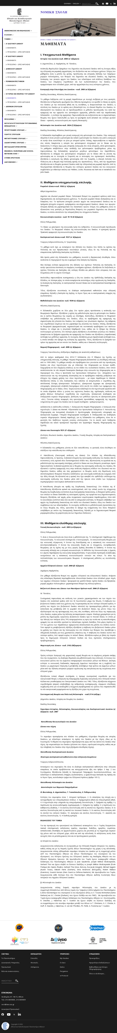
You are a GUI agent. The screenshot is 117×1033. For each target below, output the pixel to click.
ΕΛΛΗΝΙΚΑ (67, 4)
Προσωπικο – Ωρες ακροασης (18, 52)
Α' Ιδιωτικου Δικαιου (14, 44)
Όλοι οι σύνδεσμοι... (97, 973)
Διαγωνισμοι (10, 162)
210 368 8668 (10, 1000)
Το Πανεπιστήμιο (8, 958)
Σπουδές (34, 958)
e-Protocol (64, 976)
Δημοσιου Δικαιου (14, 69)
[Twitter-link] (111, 4)
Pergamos (64, 971)
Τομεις (48, 40)
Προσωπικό (6, 967)
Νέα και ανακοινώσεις (10, 971)
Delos (62, 967)
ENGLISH (76, 4)
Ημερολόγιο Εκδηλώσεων (99, 963)
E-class (63, 963)
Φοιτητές (34, 963)
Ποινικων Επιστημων (15, 81)
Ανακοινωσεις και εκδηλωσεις (17, 31)
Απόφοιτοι (35, 967)
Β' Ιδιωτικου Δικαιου (14, 56)
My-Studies (64, 958)
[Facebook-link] (103, 4)
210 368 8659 (21, 1000)
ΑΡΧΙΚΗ (42, 40)
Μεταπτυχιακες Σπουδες (15, 138)
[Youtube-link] (107, 4)
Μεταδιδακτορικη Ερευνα (15, 147)
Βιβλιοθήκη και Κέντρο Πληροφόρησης (98, 968)
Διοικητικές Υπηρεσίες (10, 963)
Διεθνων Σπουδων (14, 106)
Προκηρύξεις (94, 958)
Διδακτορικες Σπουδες (14, 142)
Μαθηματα (11, 48)
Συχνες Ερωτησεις (12, 158)
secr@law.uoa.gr (7, 1004)
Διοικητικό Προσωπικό (10, 1009)
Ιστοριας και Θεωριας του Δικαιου (63, 40)
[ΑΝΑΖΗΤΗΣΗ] (90, 3)
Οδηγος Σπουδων (12, 134)
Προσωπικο (9, 119)
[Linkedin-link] (115, 4)
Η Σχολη (8, 35)
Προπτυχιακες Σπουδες (14, 130)
